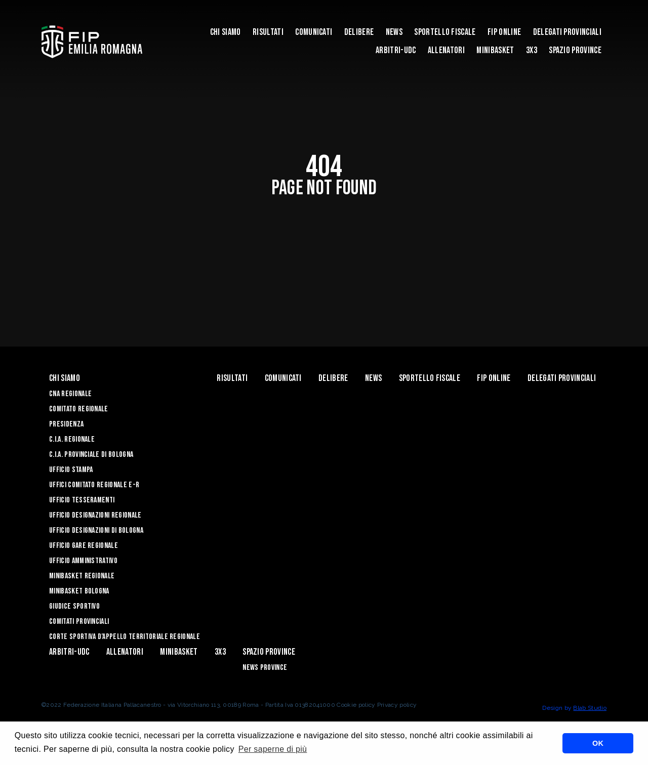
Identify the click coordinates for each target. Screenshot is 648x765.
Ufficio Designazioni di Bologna (96, 530)
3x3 (531, 50)
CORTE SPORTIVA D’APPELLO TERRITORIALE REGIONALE (124, 637)
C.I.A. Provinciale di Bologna (91, 454)
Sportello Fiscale (444, 32)
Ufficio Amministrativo (83, 561)
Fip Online (504, 32)
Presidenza (66, 424)
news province (264, 667)
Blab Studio (589, 707)
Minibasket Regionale (81, 576)
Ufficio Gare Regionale (83, 545)
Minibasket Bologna (79, 591)
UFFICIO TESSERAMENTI (81, 500)
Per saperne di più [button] (272, 749)
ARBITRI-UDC (396, 50)
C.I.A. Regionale (72, 439)
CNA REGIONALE (70, 394)
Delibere (359, 32)
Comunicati (313, 32)
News (394, 32)
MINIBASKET (495, 50)
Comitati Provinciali (79, 621)
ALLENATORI (446, 50)
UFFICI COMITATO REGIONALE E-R (94, 485)
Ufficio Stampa (71, 470)
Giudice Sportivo (74, 606)
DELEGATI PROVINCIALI (567, 32)
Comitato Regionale (78, 409)
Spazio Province (575, 50)
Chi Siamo (225, 32)
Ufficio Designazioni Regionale (95, 515)
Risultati (268, 32)
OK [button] (597, 743)
